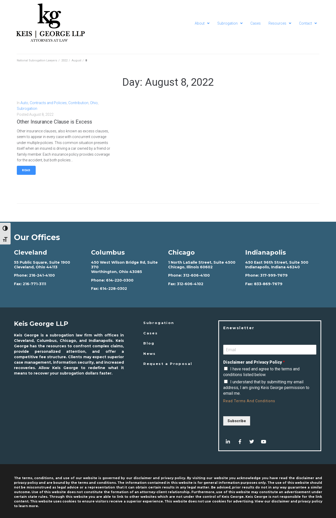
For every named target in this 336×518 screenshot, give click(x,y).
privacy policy (310, 501)
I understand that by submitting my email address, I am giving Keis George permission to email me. (266, 387)
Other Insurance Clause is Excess (54, 122)
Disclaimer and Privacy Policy (254, 362)
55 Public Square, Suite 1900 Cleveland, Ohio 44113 (42, 264)
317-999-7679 (274, 275)
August (76, 60)
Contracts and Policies (48, 103)
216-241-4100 (42, 275)
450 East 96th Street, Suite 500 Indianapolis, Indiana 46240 (276, 264)
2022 (64, 60)
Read (26, 170)
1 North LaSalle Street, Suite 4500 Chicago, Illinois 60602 (201, 264)
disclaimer (280, 501)
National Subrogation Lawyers (37, 60)
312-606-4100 (196, 275)
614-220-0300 (119, 280)
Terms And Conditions (254, 401)
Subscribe (236, 421)
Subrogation (27, 108)
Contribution (78, 103)
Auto (24, 103)
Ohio (94, 103)
